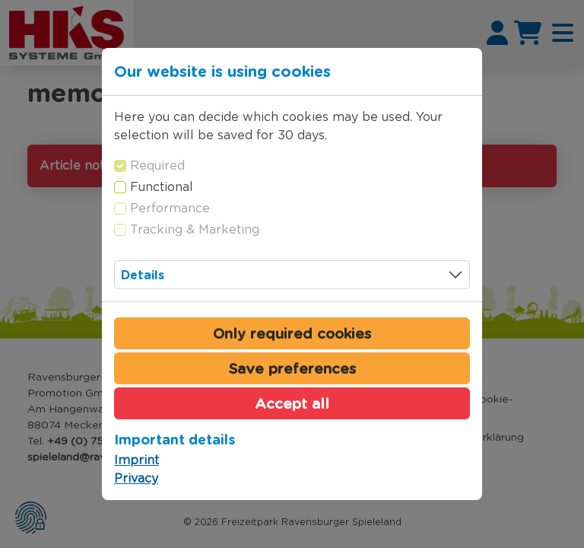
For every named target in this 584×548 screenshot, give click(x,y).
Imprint (136, 460)
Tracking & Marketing (194, 229)
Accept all (292, 403)
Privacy (136, 478)
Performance (170, 208)
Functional (161, 187)
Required (157, 165)
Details (142, 275)
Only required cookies (292, 333)
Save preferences (292, 368)
